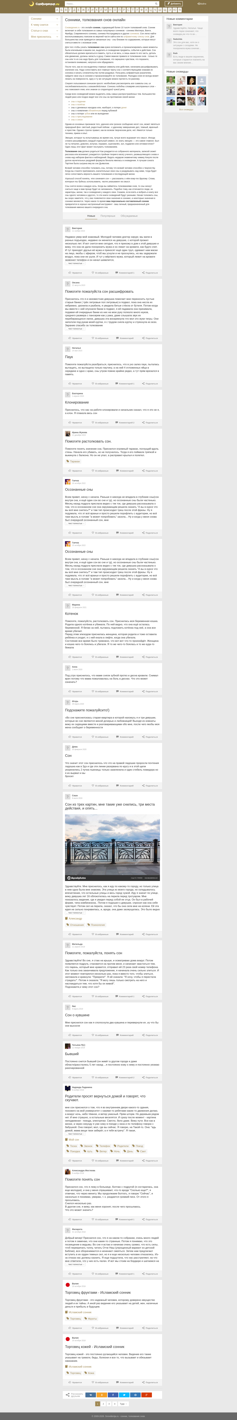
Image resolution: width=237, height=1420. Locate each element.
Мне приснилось (41, 36)
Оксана (76, 282)
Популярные (108, 215)
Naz (74, 1006)
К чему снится (39, 24)
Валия (75, 1283)
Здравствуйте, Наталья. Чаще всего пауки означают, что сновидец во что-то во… (188, 31)
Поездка (73, 1151)
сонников (134, 33)
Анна (74, 667)
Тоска (72, 1146)
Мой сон (74, 1139)
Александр (75, 918)
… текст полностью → (75, 263)
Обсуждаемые (129, 215)
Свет (141, 1151)
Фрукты (90, 1318)
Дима (75, 746)
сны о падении (78, 101)
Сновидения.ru (72, 27)
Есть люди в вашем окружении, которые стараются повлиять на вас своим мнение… (189, 59)
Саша (75, 795)
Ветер (101, 1151)
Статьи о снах (39, 30)
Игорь (75, 701)
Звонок (86, 1146)
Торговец (74, 1318)
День (128, 1151)
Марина (76, 605)
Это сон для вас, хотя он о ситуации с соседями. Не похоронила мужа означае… (187, 45)
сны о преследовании (81, 116)
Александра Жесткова (83, 1170)
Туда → (123, 1404)
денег (124, 107)
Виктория (77, 228)
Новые (91, 215)
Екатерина (77, 393)
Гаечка (75, 480)
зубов (87, 113)
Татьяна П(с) (78, 1045)
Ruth (175, 53)
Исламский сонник (80, 1312)
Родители (121, 1146)
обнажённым (94, 110)
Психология (96, 925)
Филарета (77, 1229)
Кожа (89, 1373)
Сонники (36, 18)
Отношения (75, 925)
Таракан (73, 461)
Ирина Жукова (79, 432)
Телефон (103, 1146)
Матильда (77, 944)
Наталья (76, 348)
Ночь (115, 1151)
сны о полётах (78, 104)
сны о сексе (77, 119)
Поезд (137, 1146)
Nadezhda (177, 39)
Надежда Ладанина (82, 1087)
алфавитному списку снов (136, 36)
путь (88, 1151)
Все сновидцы (186, 109)
